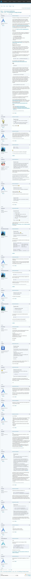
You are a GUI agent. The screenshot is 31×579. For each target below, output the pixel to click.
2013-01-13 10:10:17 (15, 414)
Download (29, 1)
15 (9, 569)
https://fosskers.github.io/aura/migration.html (20, 61)
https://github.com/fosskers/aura (20, 106)
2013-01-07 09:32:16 (15, 15)
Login (13, 6)
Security (19, 1)
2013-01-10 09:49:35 (15, 400)
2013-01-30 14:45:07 (15, 538)
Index (2, 6)
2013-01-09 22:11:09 (15, 386)
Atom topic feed (28, 574)
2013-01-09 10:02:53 (15, 290)
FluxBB (29, 575)
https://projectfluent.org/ (16, 100)
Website (3, 25)
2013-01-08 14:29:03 (15, 208)
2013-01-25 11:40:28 (15, 502)
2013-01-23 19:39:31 (15, 488)
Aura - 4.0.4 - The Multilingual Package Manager (11, 12)
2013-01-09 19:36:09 (15, 326)
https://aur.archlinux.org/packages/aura (22, 29)
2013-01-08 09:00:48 (15, 183)
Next (11, 569)
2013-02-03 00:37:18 (15, 556)
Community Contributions (9, 11)
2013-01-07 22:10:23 (15, 131)
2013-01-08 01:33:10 (15, 144)
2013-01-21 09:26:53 (15, 451)
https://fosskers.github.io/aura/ (17, 42)
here (21, 446)
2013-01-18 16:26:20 (15, 431)
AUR (24, 1)
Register (10, 6)
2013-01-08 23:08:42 (15, 270)
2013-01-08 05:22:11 (15, 159)
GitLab (14, 1)
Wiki (10, 1)
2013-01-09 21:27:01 (15, 343)
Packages (5, 1)
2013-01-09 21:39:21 (15, 367)
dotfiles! (13, 155)
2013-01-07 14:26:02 (15, 116)
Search (7, 6)
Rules (4, 6)
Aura (15, 204)
